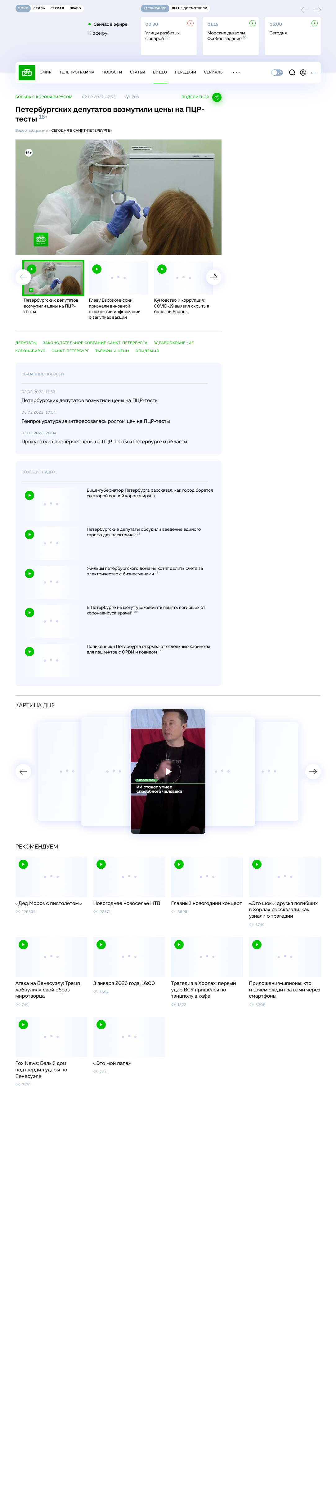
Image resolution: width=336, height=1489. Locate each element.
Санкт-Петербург (70, 351)
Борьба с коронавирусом (44, 97)
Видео (160, 72)
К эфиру (98, 33)
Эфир (46, 72)
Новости (112, 72)
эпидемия (147, 351)
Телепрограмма (77, 72)
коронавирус (31, 351)
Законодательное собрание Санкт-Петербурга (95, 343)
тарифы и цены (112, 351)
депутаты (26, 343)
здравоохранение (174, 343)
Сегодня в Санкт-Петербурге (80, 130)
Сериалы (214, 72)
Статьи (138, 72)
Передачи (185, 72)
